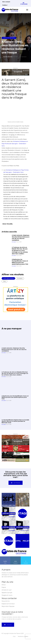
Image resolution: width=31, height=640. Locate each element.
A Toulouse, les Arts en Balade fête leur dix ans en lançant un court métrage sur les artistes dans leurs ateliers (20, 250)
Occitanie (20, 278)
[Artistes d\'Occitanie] (10, 10)
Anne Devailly (8, 56)
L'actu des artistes (9, 38)
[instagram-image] (9, 500)
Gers (4, 281)
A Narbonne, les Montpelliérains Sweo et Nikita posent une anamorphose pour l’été (20, 262)
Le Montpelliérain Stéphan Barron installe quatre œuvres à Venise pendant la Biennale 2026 (15, 421)
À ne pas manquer (11, 329)
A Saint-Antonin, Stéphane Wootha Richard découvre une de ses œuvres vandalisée (20, 237)
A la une (14, 241)
